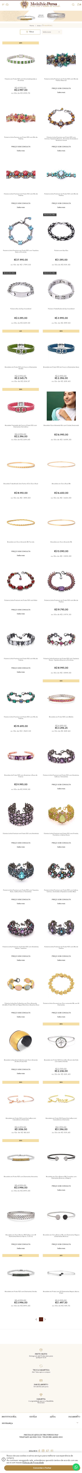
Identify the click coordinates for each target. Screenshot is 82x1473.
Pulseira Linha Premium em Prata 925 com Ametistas (21, 833)
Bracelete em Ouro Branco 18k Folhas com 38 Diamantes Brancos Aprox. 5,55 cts (21, 1235)
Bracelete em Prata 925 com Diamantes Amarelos (21, 1176)
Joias (39, 25)
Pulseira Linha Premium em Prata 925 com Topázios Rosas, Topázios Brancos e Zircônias (61, 659)
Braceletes (47, 26)
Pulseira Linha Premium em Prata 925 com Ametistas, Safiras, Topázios (21, 947)
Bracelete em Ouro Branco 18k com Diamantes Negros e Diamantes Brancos (61, 1235)
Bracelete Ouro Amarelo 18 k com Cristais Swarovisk (61, 425)
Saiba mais (61, 92)
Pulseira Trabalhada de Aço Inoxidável (61, 309)
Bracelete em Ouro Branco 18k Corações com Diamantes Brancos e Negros (61, 1177)
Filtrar (30, 32)
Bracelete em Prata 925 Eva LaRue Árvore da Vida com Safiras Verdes (61, 1060)
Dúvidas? (7, 4)
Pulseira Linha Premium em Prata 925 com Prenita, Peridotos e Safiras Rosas (61, 834)
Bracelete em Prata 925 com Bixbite (61, 717)
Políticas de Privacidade (33, 1463)
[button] (52, 32)
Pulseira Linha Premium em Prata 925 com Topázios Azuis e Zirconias (21, 251)
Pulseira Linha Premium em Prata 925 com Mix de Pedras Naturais (61, 79)
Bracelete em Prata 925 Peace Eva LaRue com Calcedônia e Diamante (61, 1119)
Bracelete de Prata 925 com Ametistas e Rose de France (20, 776)
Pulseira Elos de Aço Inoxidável (20, 309)
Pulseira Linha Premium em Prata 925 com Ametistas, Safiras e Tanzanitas (61, 776)
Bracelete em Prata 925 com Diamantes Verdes (21, 1291)
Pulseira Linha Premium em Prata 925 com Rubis (20, 600)
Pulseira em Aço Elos (61, 250)
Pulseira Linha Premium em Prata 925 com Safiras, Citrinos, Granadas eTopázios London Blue (61, 890)
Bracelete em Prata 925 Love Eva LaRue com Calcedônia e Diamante (21, 1119)
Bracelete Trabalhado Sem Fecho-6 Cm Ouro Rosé (21, 483)
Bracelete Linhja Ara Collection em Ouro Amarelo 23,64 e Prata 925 (21, 1060)
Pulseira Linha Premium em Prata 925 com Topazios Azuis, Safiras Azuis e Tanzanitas (21, 890)
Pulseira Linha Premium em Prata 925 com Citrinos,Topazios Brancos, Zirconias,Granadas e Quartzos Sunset (61, 139)
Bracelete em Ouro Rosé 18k (61, 483)
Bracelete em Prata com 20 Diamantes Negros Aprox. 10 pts (61, 1292)
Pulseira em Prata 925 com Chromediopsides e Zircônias (21, 79)
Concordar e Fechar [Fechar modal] (42, 1468)
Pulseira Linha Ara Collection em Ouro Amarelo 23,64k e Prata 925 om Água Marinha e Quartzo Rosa (20, 1004)
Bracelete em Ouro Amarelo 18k (61, 542)
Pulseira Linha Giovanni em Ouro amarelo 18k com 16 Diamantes (61, 1004)
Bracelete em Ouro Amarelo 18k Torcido (20, 542)
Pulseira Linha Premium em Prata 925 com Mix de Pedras (21, 194)
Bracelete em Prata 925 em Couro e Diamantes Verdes (21, 367)
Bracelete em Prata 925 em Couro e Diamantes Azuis (61, 367)
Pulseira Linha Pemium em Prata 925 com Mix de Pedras (20, 138)
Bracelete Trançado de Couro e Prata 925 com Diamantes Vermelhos (21, 426)
